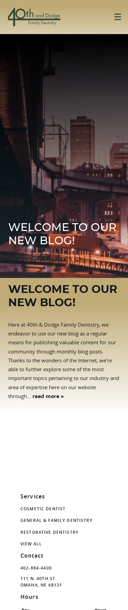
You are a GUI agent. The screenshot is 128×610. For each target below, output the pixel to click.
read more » (48, 396)
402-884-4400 (36, 568)
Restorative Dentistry (49, 532)
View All (31, 544)
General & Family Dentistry (56, 520)
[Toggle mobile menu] (118, 17)
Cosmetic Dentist (43, 509)
